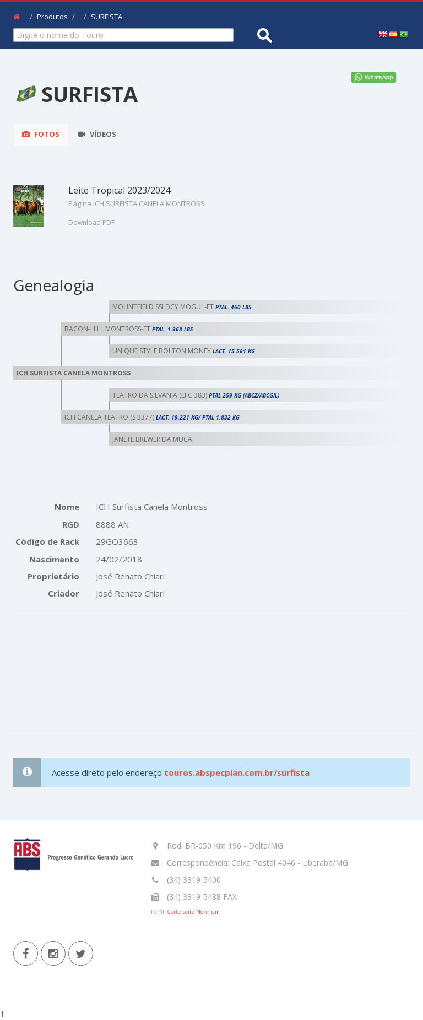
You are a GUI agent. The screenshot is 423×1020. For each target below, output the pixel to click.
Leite (188, 911)
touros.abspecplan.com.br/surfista (237, 772)
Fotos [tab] (40, 134)
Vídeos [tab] (97, 134)
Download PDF (91, 222)
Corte (174, 911)
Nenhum (208, 911)
